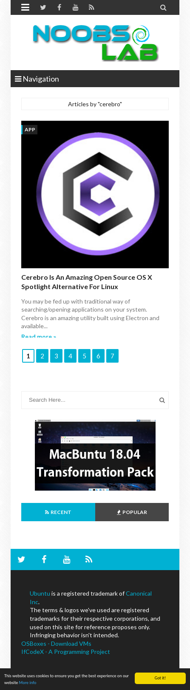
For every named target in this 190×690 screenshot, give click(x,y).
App (30, 129)
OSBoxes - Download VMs (56, 643)
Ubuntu (40, 593)
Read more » (38, 336)
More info (28, 683)
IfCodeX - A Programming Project (65, 651)
